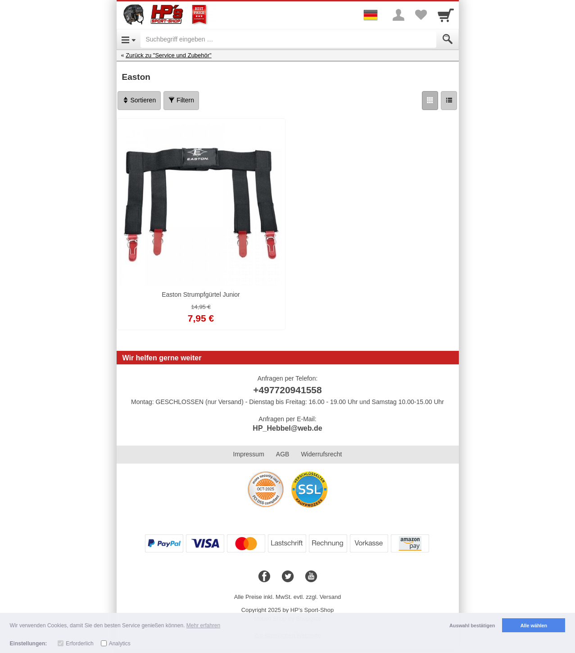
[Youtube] (311, 577)
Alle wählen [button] (534, 625)
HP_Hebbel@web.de (287, 428)
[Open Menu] (128, 39)
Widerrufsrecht (321, 454)
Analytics (120, 643)
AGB (283, 454)
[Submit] (448, 39)
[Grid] (430, 100)
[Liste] (449, 100)
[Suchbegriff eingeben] (288, 39)
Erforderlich (79, 643)
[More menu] (398, 15)
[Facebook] (264, 577)
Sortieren (139, 100)
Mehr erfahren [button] (203, 625)
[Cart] (445, 15)
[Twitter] (287, 577)
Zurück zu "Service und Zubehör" (169, 55)
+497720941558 (287, 390)
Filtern (181, 100)
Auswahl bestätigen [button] (472, 625)
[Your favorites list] (421, 15)
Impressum (248, 454)
